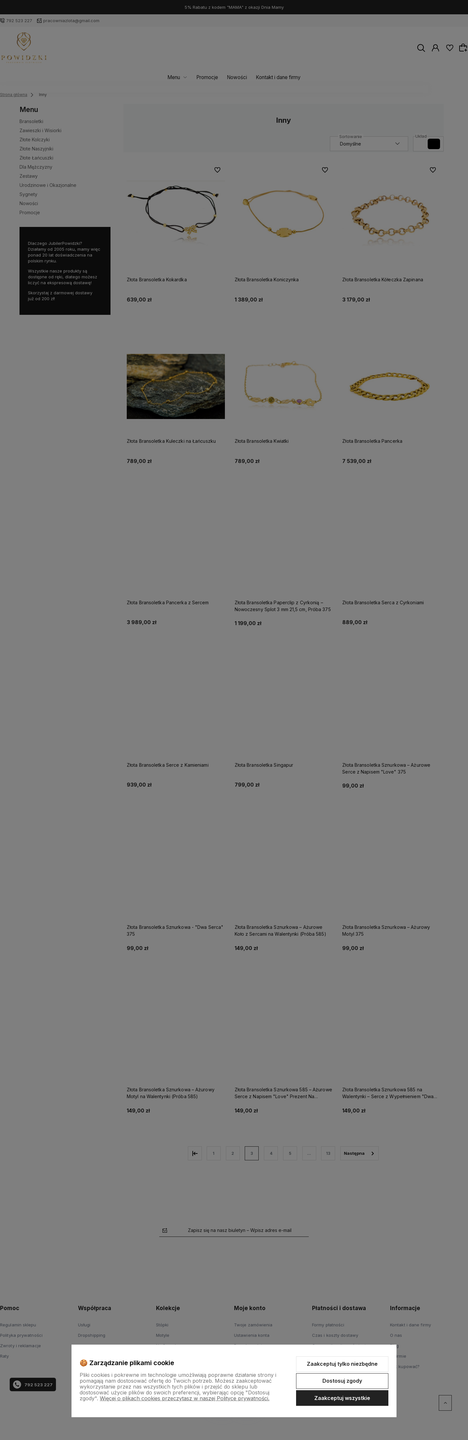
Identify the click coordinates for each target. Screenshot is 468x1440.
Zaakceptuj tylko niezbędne (342, 1364)
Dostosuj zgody (342, 1380)
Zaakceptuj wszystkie (342, 1398)
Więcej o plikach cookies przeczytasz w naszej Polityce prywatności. (184, 1398)
